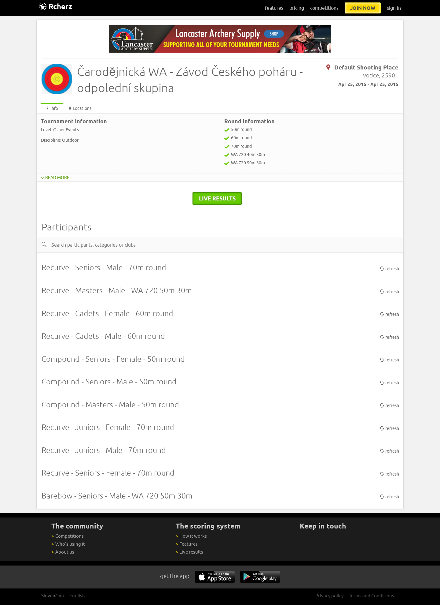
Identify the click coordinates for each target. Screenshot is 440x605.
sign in (394, 8)
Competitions (67, 536)
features (274, 8)
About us (62, 552)
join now (362, 8)
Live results (189, 552)
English (77, 595)
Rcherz (55, 6)
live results (217, 198)
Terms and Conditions (371, 595)
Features (187, 544)
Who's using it (68, 544)
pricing (296, 8)
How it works (191, 536)
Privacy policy (329, 595)
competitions (324, 8)
